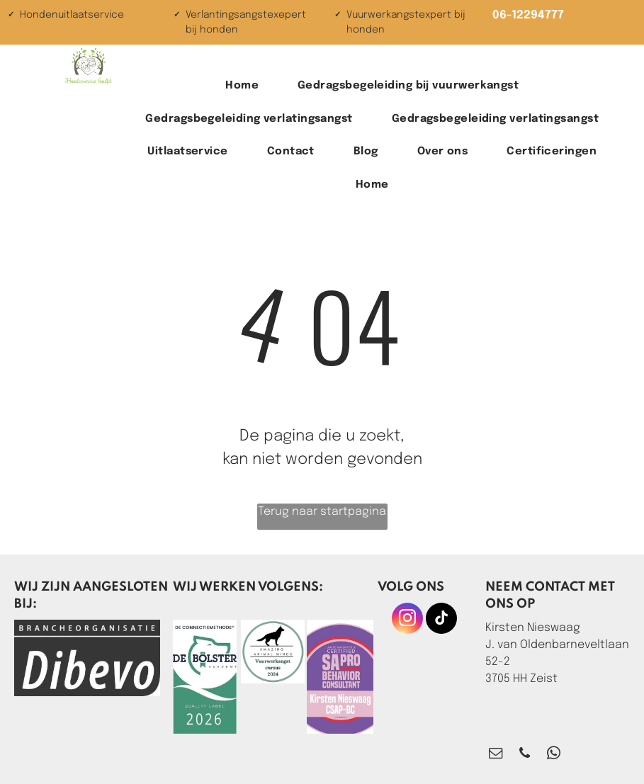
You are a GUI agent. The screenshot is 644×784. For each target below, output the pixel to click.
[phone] (524, 755)
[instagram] (407, 620)
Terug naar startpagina (322, 512)
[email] (495, 755)
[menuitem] (247, 86)
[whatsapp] (553, 755)
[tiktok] (441, 620)
